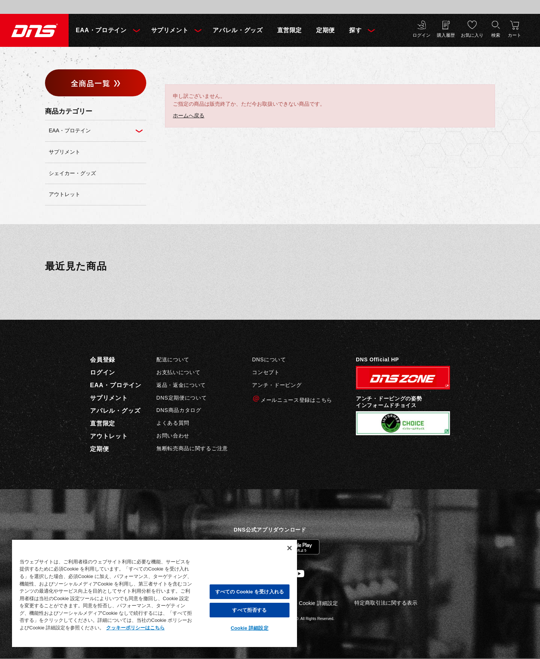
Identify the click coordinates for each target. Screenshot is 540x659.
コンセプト (266, 372)
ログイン (421, 35)
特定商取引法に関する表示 (385, 603)
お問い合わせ (172, 436)
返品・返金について (181, 385)
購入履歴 (446, 35)
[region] (154, 593)
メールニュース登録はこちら (292, 399)
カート (514, 35)
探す (355, 30)
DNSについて (269, 359)
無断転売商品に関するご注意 (192, 448)
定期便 (325, 30)
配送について (172, 359)
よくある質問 (172, 423)
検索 (495, 35)
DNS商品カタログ (178, 410)
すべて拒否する (249, 610)
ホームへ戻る (188, 115)
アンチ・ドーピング (277, 385)
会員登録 (102, 359)
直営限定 (289, 30)
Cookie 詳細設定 (318, 603)
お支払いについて (178, 372)
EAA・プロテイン (101, 30)
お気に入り (472, 35)
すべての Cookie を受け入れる (249, 592)
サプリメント (170, 30)
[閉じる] (289, 548)
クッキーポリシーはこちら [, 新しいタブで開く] (135, 628)
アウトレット (109, 436)
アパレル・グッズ (237, 30)
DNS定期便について (181, 398)
